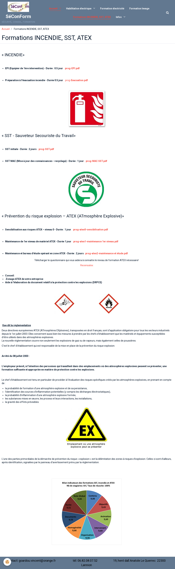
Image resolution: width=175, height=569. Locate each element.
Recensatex (86, 265)
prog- (76, 80)
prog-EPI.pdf (72, 68)
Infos (119, 17)
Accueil (53, 8)
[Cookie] (7, 562)
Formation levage (139, 8)
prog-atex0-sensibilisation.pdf (90, 229)
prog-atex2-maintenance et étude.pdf (106, 253)
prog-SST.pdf (46, 149)
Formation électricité (112, 8)
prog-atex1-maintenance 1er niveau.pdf (95, 241)
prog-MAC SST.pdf (96, 161)
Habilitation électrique (79, 8)
